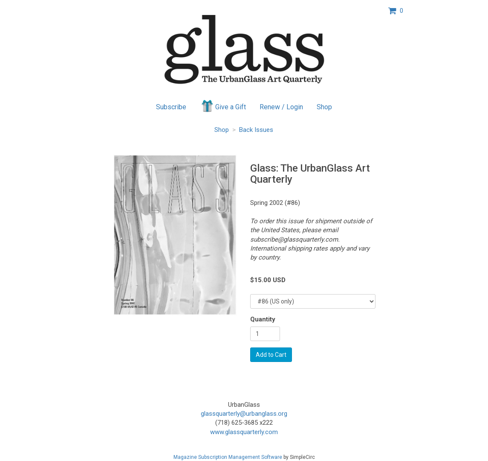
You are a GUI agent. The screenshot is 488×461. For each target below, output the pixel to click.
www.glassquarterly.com (244, 432)
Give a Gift (223, 105)
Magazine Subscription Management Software (227, 457)
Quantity (262, 319)
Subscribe (171, 107)
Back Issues (256, 130)
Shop (324, 107)
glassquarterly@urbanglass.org (244, 413)
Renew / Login (281, 107)
